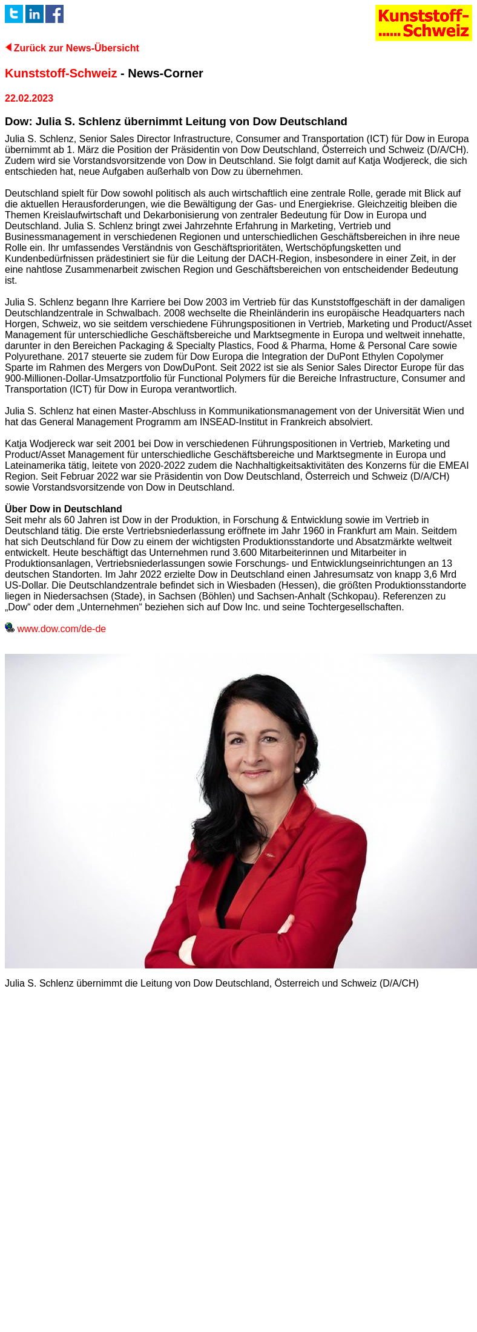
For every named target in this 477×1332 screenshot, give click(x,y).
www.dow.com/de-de (55, 629)
